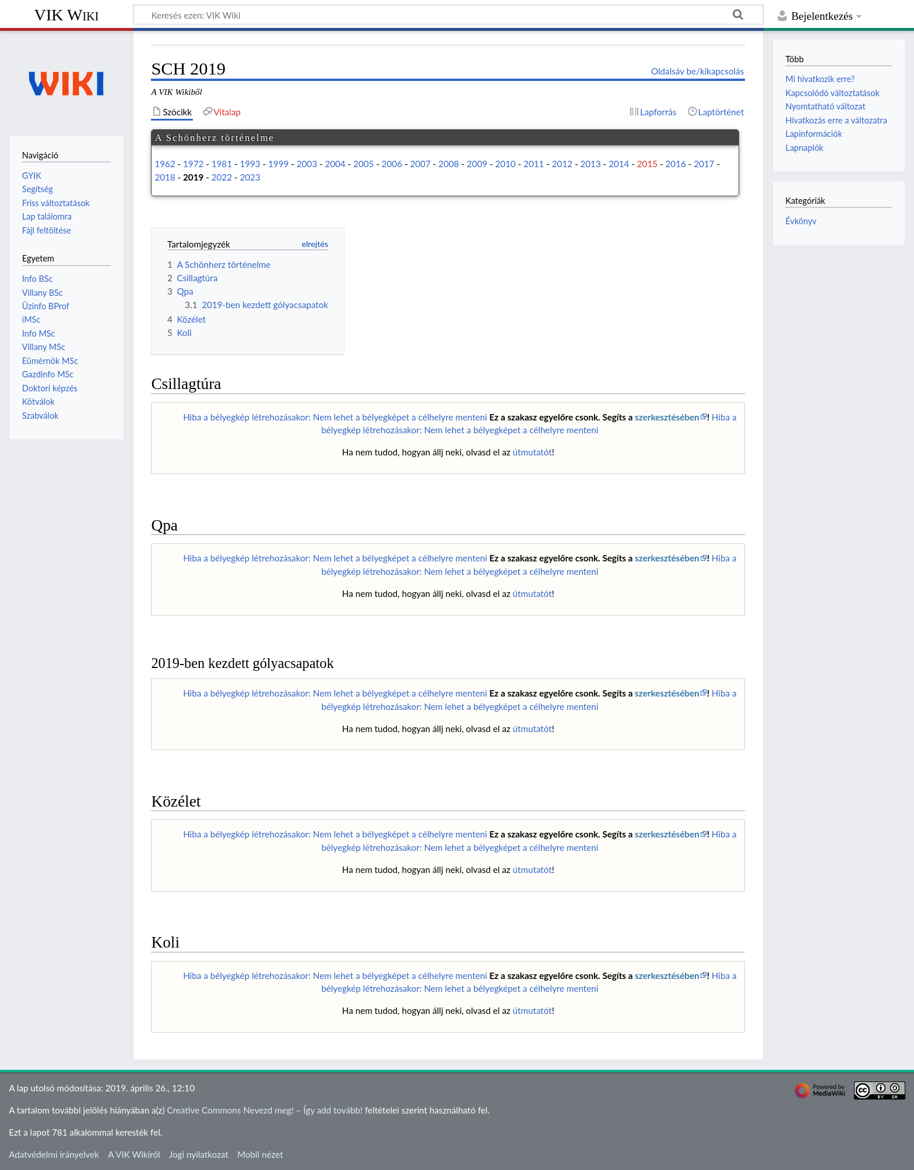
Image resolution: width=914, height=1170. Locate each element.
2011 (533, 163)
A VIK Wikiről (134, 1154)
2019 (193, 177)
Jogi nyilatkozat (198, 1154)
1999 (278, 163)
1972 (193, 163)
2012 (562, 163)
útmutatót (532, 452)
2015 (647, 163)
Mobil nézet (260, 1154)
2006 (392, 163)
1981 (222, 163)
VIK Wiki (66, 15)
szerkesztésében (667, 417)
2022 (222, 177)
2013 (590, 163)
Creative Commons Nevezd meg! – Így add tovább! (265, 1110)
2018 (164, 177)
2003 (307, 163)
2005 (363, 163)
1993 (250, 163)
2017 (704, 163)
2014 (619, 163)
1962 (164, 163)
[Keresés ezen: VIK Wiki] (448, 14)
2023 (250, 177)
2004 (335, 163)
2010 (505, 163)
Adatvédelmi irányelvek (54, 1154)
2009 (477, 163)
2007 (420, 163)
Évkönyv (800, 221)
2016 (675, 163)
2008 (448, 163)
